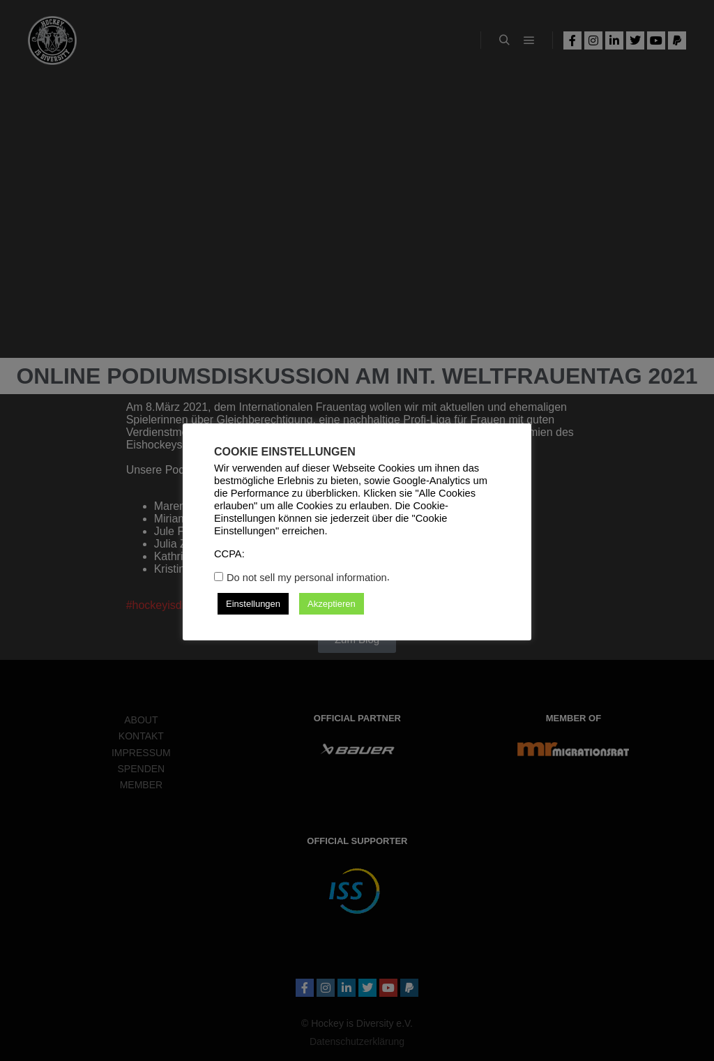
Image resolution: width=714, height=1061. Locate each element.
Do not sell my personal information (307, 577)
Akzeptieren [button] (331, 604)
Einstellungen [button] (253, 604)
